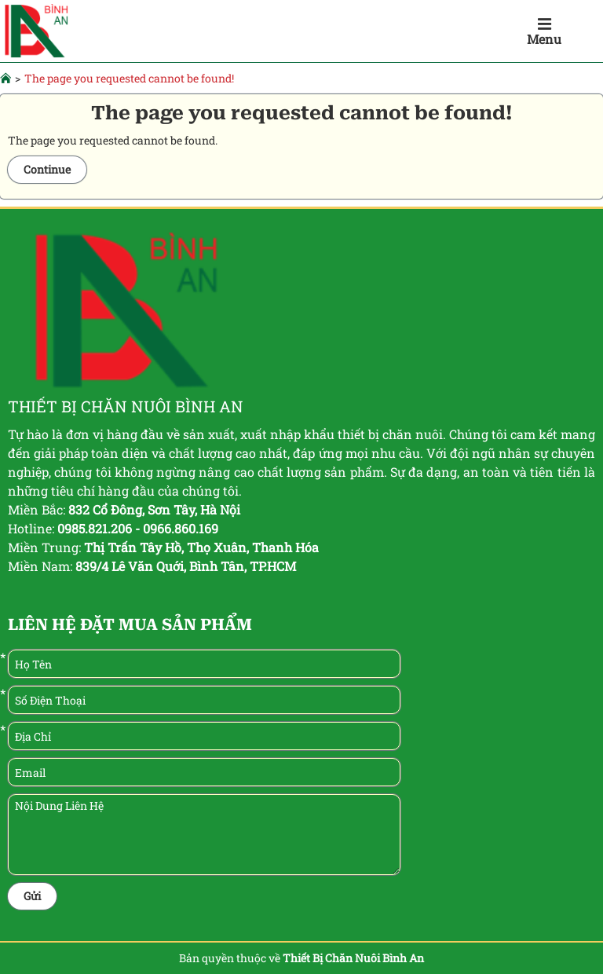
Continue (47, 169)
